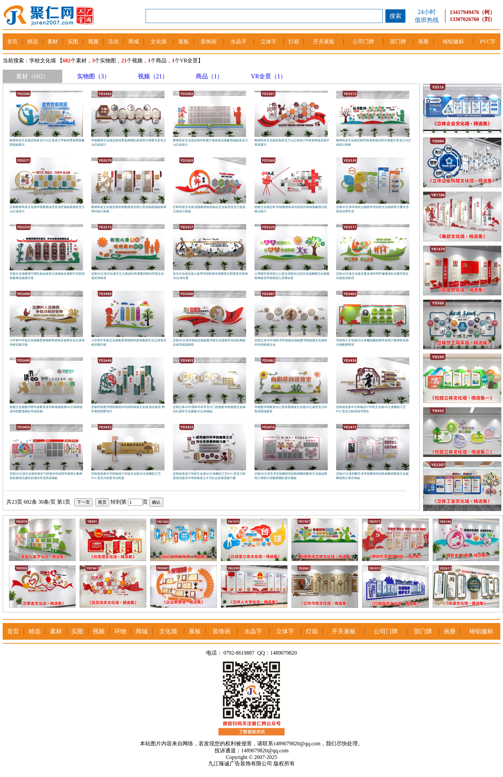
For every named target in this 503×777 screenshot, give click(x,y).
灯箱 (293, 41)
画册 (423, 41)
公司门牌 (363, 41)
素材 (52, 41)
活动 (113, 41)
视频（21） (153, 76)
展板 (183, 41)
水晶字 (239, 41)
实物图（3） (93, 76)
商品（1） (209, 76)
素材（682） (32, 76)
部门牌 (398, 41)
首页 (12, 41)
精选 (32, 41)
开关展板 (323, 41)
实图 (73, 41)
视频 (93, 41)
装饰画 (209, 41)
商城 (133, 41)
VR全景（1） (268, 76)
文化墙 (159, 41)
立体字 (268, 41)
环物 (120, 631)
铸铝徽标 (453, 41)
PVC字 (488, 41)
